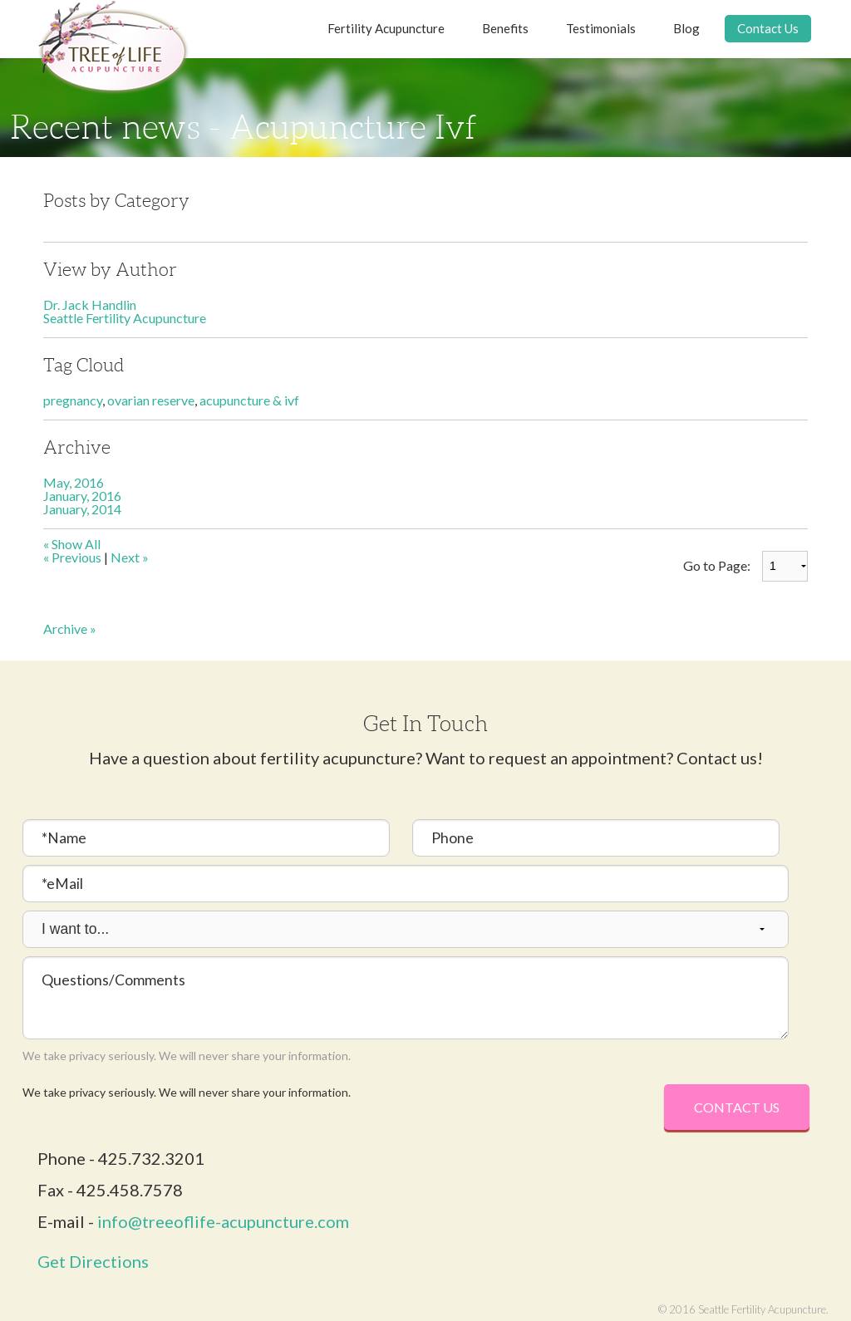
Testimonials (601, 28)
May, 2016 (73, 482)
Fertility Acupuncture (386, 28)
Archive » (69, 628)
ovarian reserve (150, 400)
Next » (130, 557)
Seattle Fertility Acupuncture (124, 318)
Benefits (505, 28)
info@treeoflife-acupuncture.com (223, 1221)
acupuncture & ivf (249, 400)
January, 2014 (82, 509)
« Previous (72, 557)
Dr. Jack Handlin (89, 304)
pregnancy (72, 400)
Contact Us (768, 28)
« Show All (72, 544)
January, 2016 (82, 495)
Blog (686, 28)
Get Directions (93, 1261)
